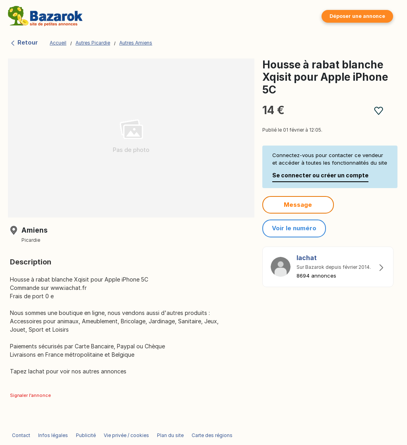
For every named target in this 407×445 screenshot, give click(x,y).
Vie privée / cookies (126, 435)
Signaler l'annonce (30, 395)
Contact (21, 435)
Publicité (86, 435)
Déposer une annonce (357, 16)
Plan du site (170, 435)
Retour (24, 42)
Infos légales (53, 435)
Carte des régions (212, 435)
